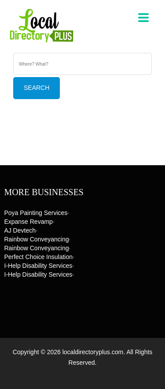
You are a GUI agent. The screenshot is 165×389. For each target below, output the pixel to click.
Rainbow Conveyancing (36, 239)
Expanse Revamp (28, 221)
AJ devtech (20, 230)
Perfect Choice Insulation (38, 256)
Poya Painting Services (35, 212)
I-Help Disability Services (38, 265)
